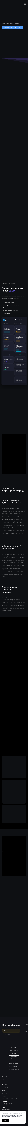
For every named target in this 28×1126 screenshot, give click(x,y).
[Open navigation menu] (24, 3)
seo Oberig (15, 1063)
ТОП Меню (7, 1034)
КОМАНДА (5, 1087)
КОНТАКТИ (5, 1093)
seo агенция (14, 1056)
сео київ (14, 1052)
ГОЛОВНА (4, 1076)
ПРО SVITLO (5, 1084)
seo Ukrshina (15, 1069)
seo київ (14, 1053)
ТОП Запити (7, 1031)
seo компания (14, 1050)
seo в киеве (14, 1048)
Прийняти (5, 1120)
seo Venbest (15, 1066)
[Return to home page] (9, 4)
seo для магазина (14, 1055)
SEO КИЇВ (4, 1079)
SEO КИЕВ (5, 1082)
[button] (12, 27)
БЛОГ (3, 1090)
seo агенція (14, 1047)
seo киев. (13, 1058)
